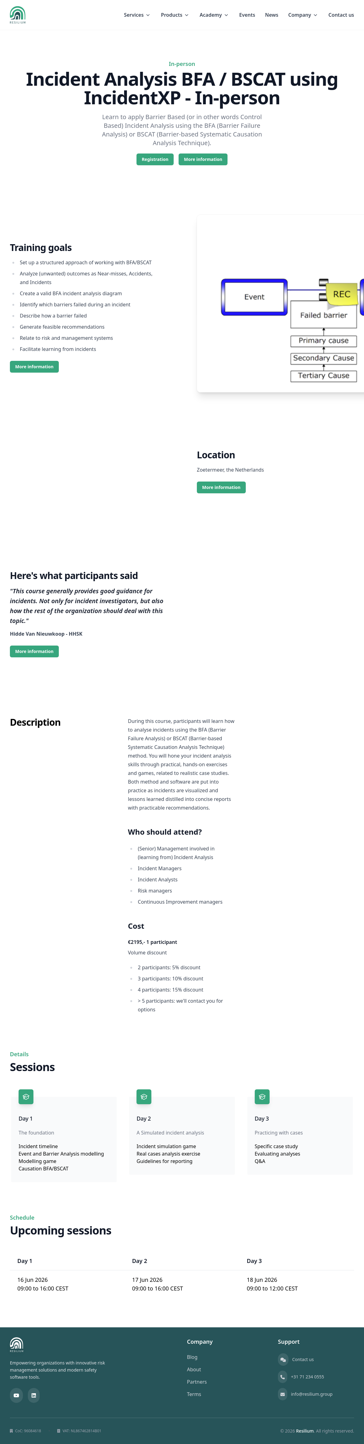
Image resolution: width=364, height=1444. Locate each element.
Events (247, 14)
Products (175, 14)
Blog (192, 1357)
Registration (155, 159)
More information (203, 159)
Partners (197, 1381)
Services (137, 14)
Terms (194, 1394)
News (271, 14)
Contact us (341, 14)
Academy (214, 14)
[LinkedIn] (34, 1395)
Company (303, 14)
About (194, 1369)
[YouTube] (16, 1395)
